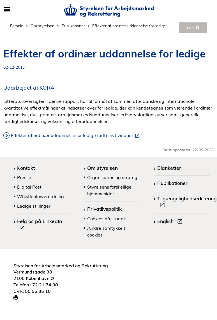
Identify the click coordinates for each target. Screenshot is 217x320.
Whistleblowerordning (40, 196)
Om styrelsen (42, 25)
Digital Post (29, 187)
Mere (193, 28)
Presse (24, 177)
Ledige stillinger (33, 206)
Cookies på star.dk (106, 218)
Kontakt (26, 168)
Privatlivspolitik (104, 209)
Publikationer (73, 25)
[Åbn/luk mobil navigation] (7, 9)
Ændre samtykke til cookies (107, 231)
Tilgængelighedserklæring (187, 202)
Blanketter (169, 168)
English (171, 222)
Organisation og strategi (112, 177)
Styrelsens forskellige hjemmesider (109, 190)
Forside (16, 25)
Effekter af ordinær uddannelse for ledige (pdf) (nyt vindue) (76, 136)
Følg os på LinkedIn (39, 225)
